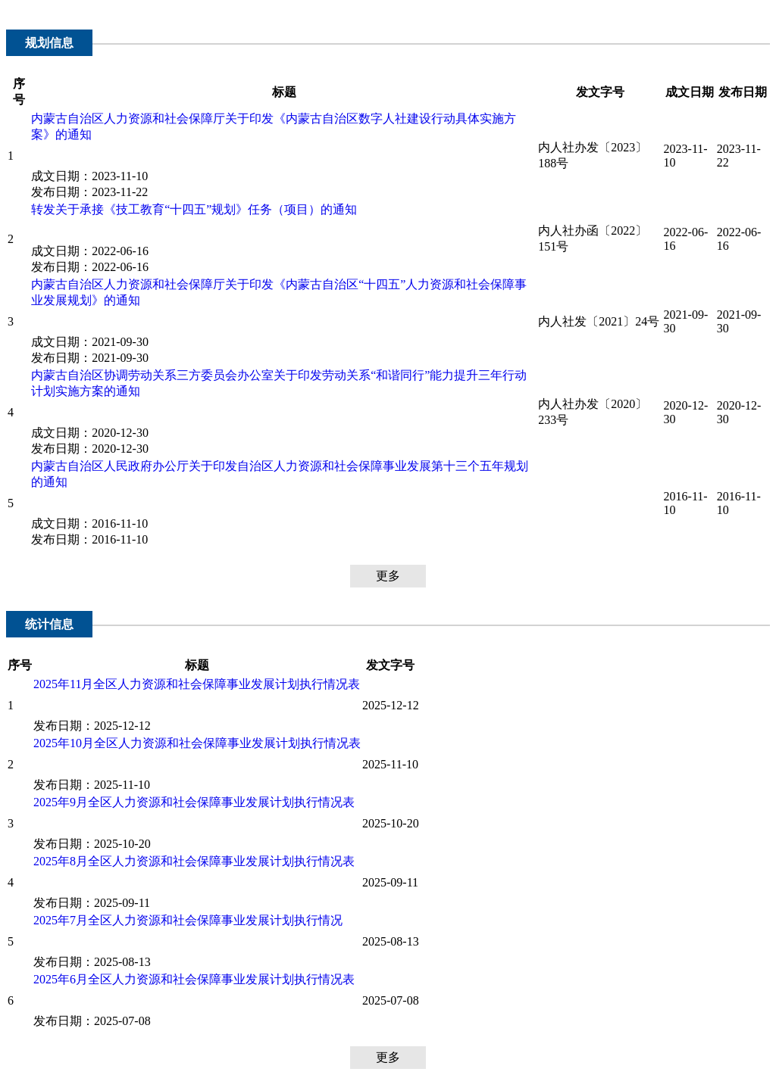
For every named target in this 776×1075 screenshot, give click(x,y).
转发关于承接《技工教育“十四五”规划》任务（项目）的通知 (194, 209)
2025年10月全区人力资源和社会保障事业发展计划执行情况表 (197, 743)
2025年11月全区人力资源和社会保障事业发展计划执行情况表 (196, 684)
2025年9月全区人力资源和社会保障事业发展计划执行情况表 (194, 802)
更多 (388, 575)
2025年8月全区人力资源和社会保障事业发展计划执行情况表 (194, 861)
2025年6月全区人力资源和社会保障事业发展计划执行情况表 (194, 979)
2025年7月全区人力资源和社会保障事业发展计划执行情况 (188, 920)
